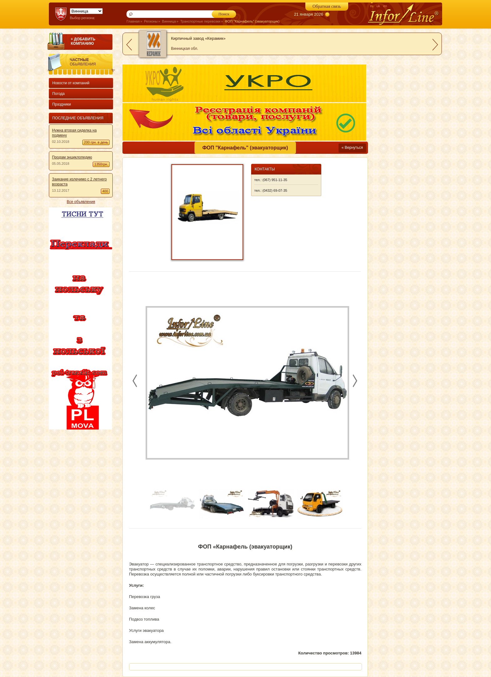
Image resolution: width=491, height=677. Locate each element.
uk (378, 6)
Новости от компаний (71, 83)
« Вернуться (352, 147)
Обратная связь (327, 6)
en (385, 6)
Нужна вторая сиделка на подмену (74, 133)
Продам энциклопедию (72, 157)
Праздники (61, 104)
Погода (58, 93)
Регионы (151, 21)
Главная (133, 21)
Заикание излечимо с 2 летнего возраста (79, 181)
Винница (169, 21)
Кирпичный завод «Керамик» (198, 38)
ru (371, 6)
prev (129, 44)
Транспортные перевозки (200, 21)
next (435, 44)
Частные (92, 62)
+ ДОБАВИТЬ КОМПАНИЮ (83, 41)
